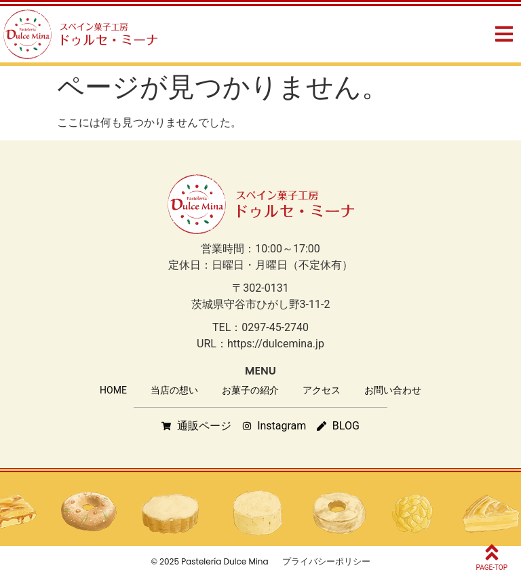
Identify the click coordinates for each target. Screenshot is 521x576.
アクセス (322, 390)
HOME (113, 390)
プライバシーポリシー (326, 561)
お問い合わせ (392, 390)
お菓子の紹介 (250, 390)
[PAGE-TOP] (492, 552)
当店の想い (174, 390)
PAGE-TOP (491, 567)
